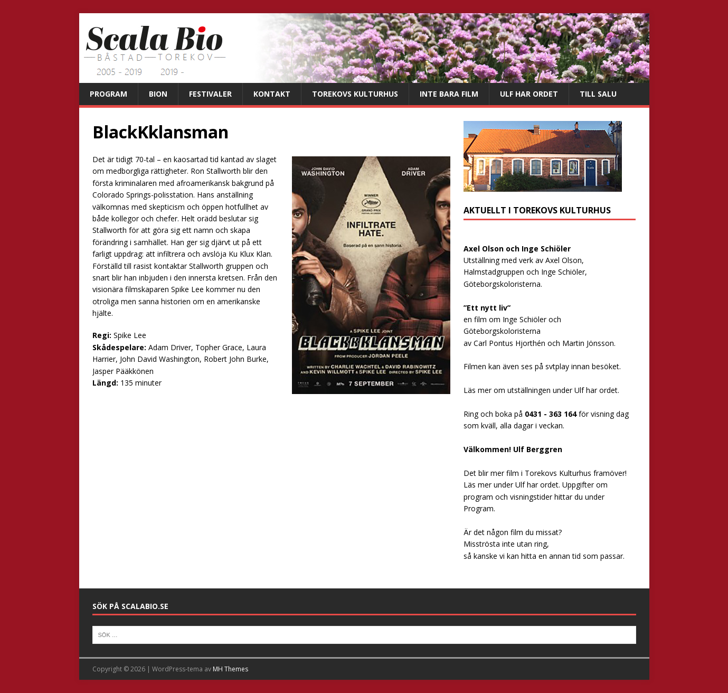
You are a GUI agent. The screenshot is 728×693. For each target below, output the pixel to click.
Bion (158, 94)
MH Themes (230, 668)
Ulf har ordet (529, 94)
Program (108, 94)
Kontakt (271, 94)
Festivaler (210, 94)
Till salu (598, 94)
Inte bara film (449, 94)
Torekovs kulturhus (355, 94)
